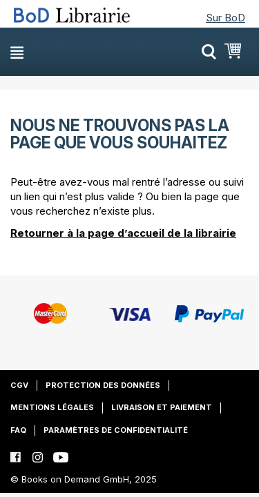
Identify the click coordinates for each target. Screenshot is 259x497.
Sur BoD (225, 17)
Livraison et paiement (161, 407)
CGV (19, 385)
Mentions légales (52, 407)
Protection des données (103, 385)
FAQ (18, 430)
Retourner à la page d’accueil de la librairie (123, 233)
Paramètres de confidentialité (116, 430)
